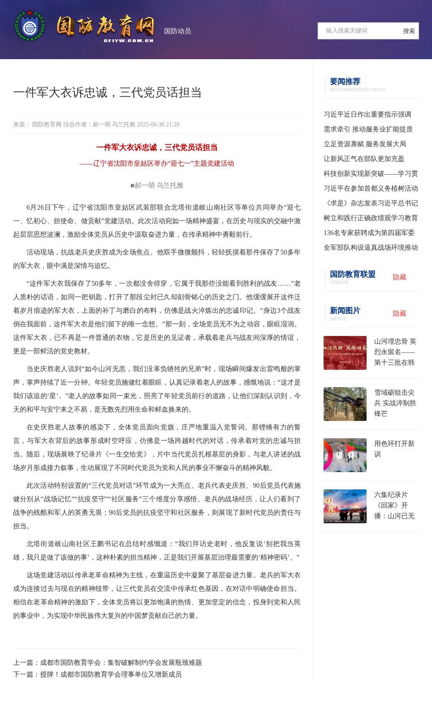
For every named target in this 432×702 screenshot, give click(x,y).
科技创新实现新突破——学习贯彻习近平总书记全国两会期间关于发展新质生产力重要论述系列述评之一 (371, 175)
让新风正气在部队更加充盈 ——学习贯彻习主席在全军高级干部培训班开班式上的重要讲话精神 (371, 160)
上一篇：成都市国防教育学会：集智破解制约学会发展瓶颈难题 (107, 662)
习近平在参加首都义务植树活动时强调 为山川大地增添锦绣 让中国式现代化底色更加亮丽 (371, 190)
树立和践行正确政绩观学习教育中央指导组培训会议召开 (371, 219)
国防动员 (177, 31)
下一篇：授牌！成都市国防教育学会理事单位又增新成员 (97, 674)
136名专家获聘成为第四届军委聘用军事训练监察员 (369, 234)
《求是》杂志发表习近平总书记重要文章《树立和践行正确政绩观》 (371, 204)
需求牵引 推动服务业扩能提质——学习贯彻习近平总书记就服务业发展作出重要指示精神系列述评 (371, 131)
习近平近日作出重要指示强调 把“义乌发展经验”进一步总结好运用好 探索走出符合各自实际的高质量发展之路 (370, 116)
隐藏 (399, 277)
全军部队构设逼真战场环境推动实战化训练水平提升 (371, 249)
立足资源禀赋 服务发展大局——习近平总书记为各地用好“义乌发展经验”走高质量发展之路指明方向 (370, 145)
